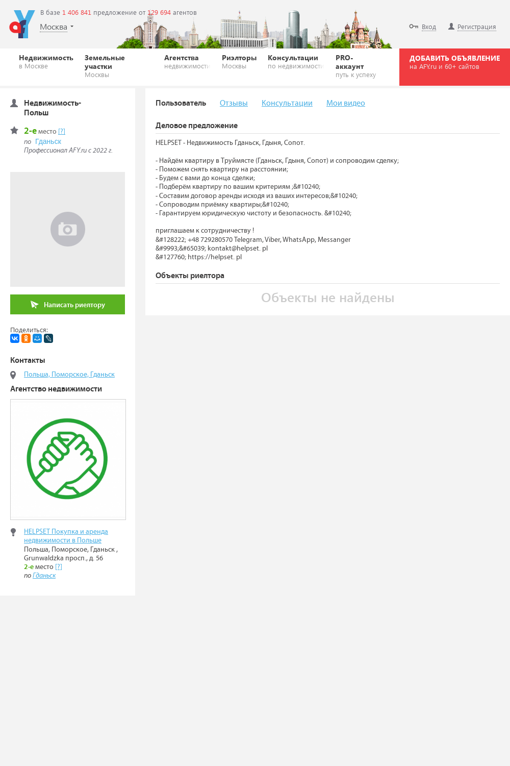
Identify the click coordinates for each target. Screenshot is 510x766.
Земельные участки (119, 66)
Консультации (296, 61)
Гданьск (48, 141)
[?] (61, 132)
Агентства (187, 61)
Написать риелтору (68, 305)
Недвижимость (46, 61)
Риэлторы (239, 61)
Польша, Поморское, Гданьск (69, 374)
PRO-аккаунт (358, 66)
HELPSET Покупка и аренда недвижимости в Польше (66, 536)
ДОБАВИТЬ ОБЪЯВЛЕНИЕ (455, 61)
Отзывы (234, 103)
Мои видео (345, 103)
